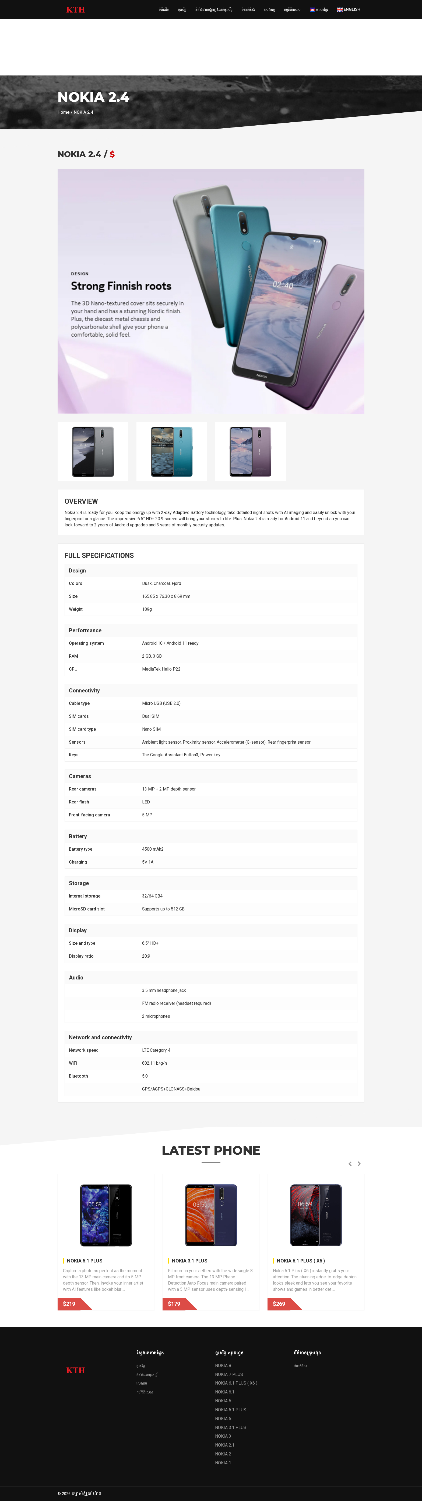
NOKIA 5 (223, 1418)
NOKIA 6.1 (224, 1392)
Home (63, 112)
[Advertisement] (161, 37)
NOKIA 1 (223, 1462)
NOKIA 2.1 (224, 1445)
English (348, 9)
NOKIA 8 (223, 1365)
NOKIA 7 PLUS (229, 1374)
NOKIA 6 (223, 1400)
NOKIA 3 (223, 1436)
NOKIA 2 (223, 1454)
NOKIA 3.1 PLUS (190, 1261)
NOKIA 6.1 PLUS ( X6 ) (301, 1261)
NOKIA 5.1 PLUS (85, 1261)
